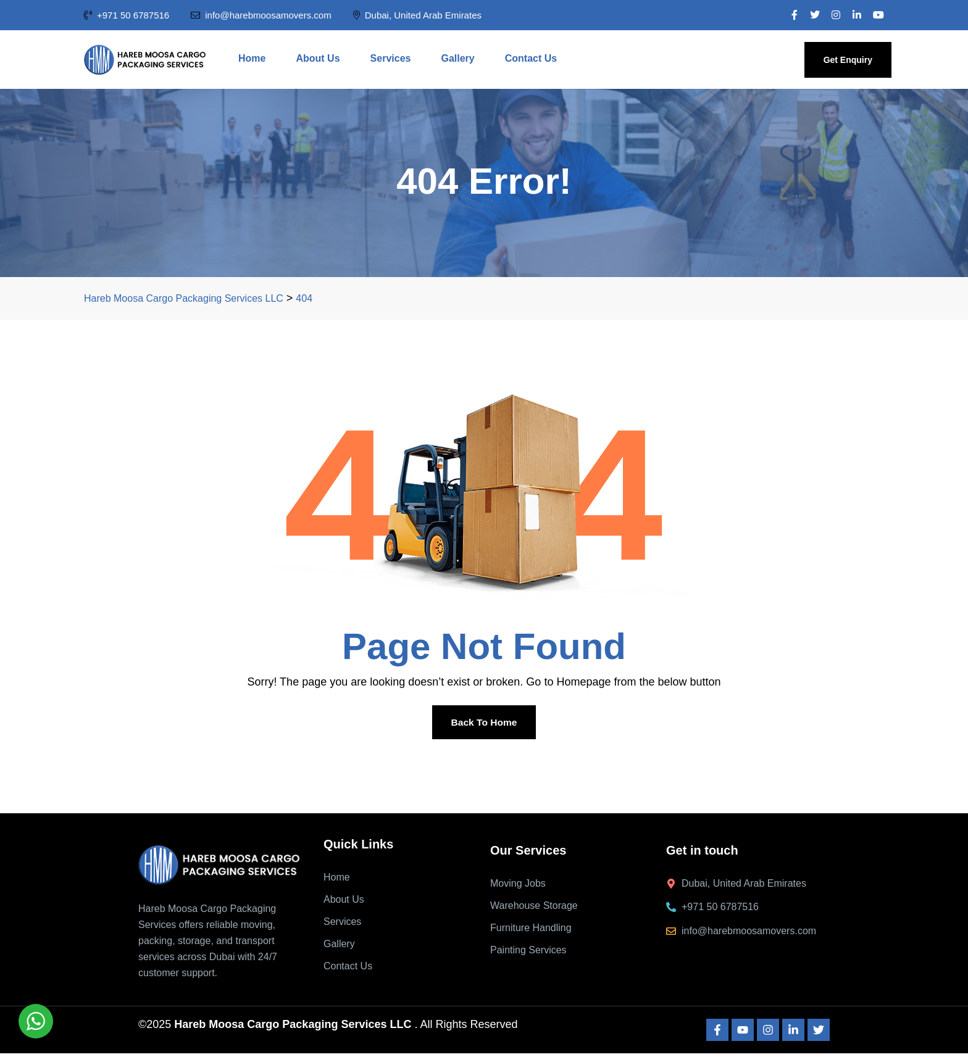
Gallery (457, 58)
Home (251, 58)
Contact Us (531, 58)
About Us (318, 58)
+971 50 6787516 (126, 15)
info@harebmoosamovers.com (261, 15)
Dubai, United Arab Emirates (417, 15)
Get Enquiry (848, 60)
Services (390, 58)
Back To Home (484, 723)
